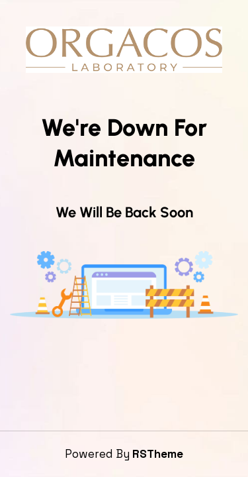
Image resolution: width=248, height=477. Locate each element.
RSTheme (157, 454)
